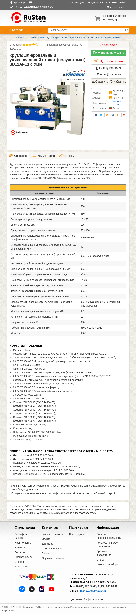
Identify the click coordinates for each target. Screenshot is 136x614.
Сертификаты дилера (22, 536)
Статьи (100, 559)
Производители (23, 557)
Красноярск (20, 2)
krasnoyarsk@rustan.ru (93, 591)
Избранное (118, 81)
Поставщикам (78, 2)
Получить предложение (108, 52)
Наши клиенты (23, 542)
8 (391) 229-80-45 (109, 68)
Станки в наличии (52, 548)
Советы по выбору (107, 564)
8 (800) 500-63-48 (107, 586)
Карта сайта (22, 566)
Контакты (111, 2)
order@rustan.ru (109, 74)
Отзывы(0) (16, 44)
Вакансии (20, 552)
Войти (122, 2)
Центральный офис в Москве (86, 599)
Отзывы (19, 561)
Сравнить (100, 81)
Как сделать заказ (52, 534)
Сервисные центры (53, 558)
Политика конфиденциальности (109, 536)
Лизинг (46, 553)
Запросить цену (108, 44)
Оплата (46, 538)
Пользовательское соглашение (107, 544)
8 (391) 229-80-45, (86, 586)
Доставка (47, 543)
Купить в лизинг (108, 61)
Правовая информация (104, 553)
